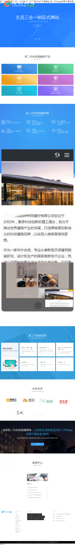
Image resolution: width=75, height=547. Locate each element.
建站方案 (17, 537)
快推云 (42, 528)
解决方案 (17, 529)
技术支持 (17, 539)
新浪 (37, 528)
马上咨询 (37, 25)
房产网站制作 (35, 530)
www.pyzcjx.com (59, 529)
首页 (16, 525)
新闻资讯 (17, 527)
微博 (42, 530)
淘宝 (29, 530)
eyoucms (34, 525)
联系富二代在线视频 (18, 543)
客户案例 (17, 535)
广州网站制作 (31, 528)
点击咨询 (37, 446)
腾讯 (40, 525)
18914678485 (59, 527)
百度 (29, 525)
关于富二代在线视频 (18, 532)
